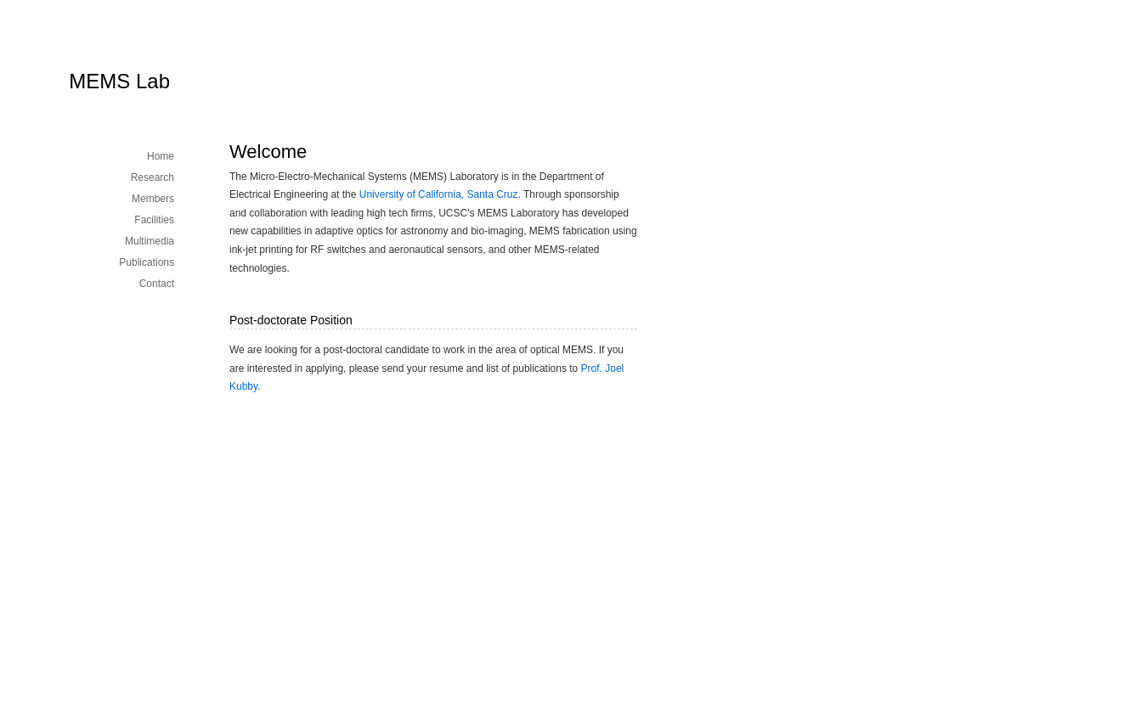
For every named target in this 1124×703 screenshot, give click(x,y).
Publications (146, 262)
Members (153, 199)
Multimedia (149, 241)
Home (160, 156)
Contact (156, 284)
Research (152, 177)
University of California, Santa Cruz (438, 194)
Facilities (154, 220)
